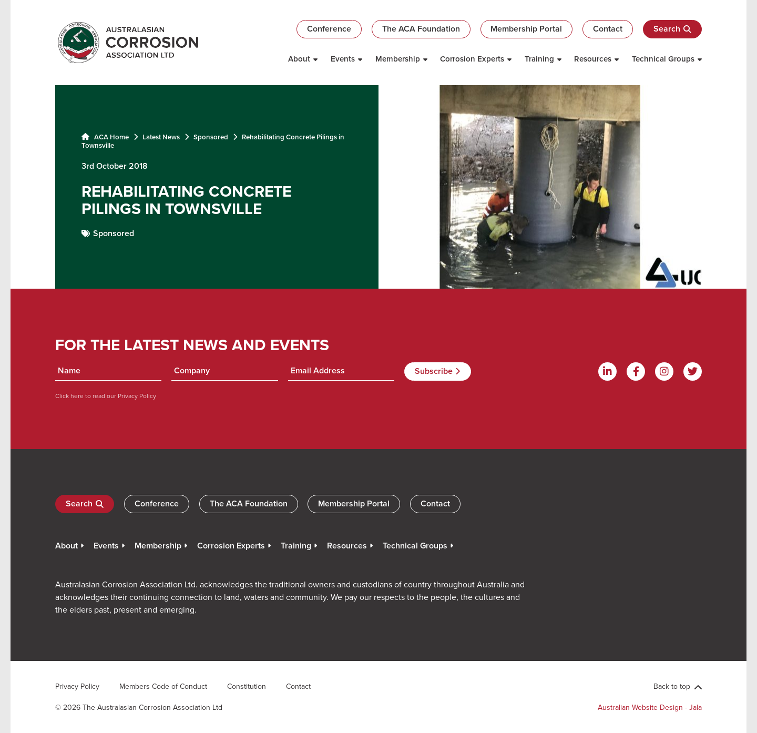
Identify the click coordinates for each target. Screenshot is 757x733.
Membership (397, 58)
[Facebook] (636, 371)
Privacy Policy (136, 395)
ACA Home (105, 137)
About (299, 58)
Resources (592, 58)
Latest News (161, 137)
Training (539, 58)
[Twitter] (692, 371)
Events (343, 58)
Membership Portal (526, 29)
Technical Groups (663, 58)
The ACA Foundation (421, 29)
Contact (607, 29)
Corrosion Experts (472, 58)
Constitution (246, 686)
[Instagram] (664, 371)
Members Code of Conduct (163, 686)
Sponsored (210, 137)
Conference (329, 29)
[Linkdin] (607, 371)
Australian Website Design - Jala (650, 707)
